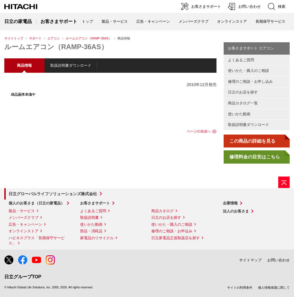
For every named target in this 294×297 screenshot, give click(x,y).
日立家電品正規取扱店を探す (175, 238)
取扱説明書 (89, 217)
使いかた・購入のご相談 (248, 70)
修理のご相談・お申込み (171, 231)
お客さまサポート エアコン (251, 48)
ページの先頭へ (199, 131)
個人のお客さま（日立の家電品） (37, 203)
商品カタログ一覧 (243, 103)
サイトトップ (13, 38)
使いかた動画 (239, 114)
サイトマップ (250, 260)
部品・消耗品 (91, 231)
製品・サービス (22, 211)
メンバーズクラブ (193, 21)
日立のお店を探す (243, 92)
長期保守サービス (270, 21)
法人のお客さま (236, 211)
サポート (35, 38)
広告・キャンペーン (25, 224)
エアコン (53, 38)
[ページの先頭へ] (284, 182)
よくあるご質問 (241, 60)
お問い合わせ (278, 260)
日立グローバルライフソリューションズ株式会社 (53, 193)
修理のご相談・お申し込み (250, 81)
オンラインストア (232, 21)
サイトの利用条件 (239, 287)
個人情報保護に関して (274, 287)
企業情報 (230, 203)
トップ (87, 21)
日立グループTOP (22, 276)
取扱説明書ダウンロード (70, 65)
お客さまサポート (95, 203)
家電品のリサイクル (97, 238)
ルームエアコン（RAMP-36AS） (89, 38)
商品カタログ (162, 211)
